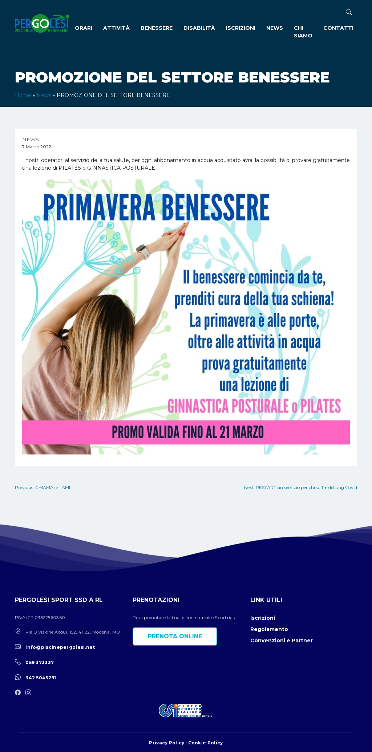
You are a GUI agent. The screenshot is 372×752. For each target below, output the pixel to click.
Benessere (157, 28)
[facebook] (19, 693)
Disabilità (199, 28)
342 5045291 (40, 677)
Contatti (338, 28)
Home (23, 95)
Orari (83, 28)
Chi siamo (303, 32)
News (274, 28)
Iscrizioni (240, 28)
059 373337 (39, 662)
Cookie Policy (205, 742)
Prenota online (175, 636)
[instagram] (30, 693)
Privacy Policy (166, 742)
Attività (116, 28)
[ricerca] (348, 12)
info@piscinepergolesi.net (60, 647)
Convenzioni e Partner (281, 640)
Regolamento (269, 629)
